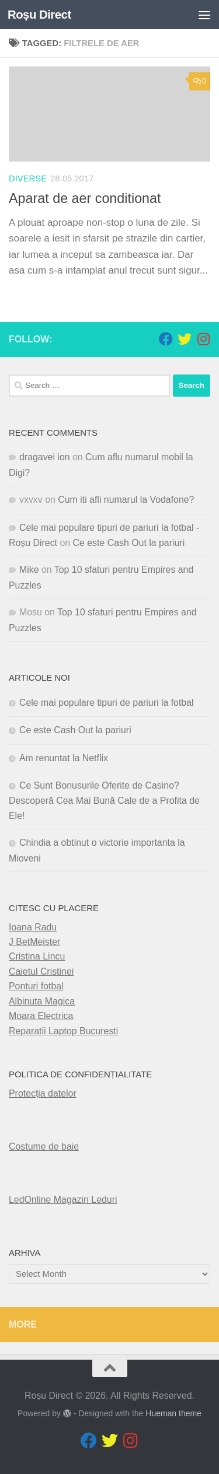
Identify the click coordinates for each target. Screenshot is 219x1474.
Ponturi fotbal (36, 986)
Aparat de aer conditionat (85, 198)
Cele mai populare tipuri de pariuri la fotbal (106, 703)
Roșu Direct (39, 14)
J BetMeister (34, 942)
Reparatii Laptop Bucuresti (63, 1031)
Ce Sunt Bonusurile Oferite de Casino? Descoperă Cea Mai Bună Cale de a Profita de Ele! (104, 800)
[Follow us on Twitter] (185, 339)
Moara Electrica (41, 1016)
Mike (29, 570)
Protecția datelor (43, 1093)
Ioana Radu (33, 927)
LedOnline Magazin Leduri (63, 1200)
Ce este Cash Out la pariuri (129, 543)
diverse (28, 178)
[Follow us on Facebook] (166, 339)
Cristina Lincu (37, 956)
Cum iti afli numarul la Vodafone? (126, 500)
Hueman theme (173, 1413)
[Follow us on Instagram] (203, 339)
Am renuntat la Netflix (63, 758)
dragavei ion (44, 457)
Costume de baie (44, 1146)
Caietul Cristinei (41, 971)
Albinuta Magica (42, 1001)
